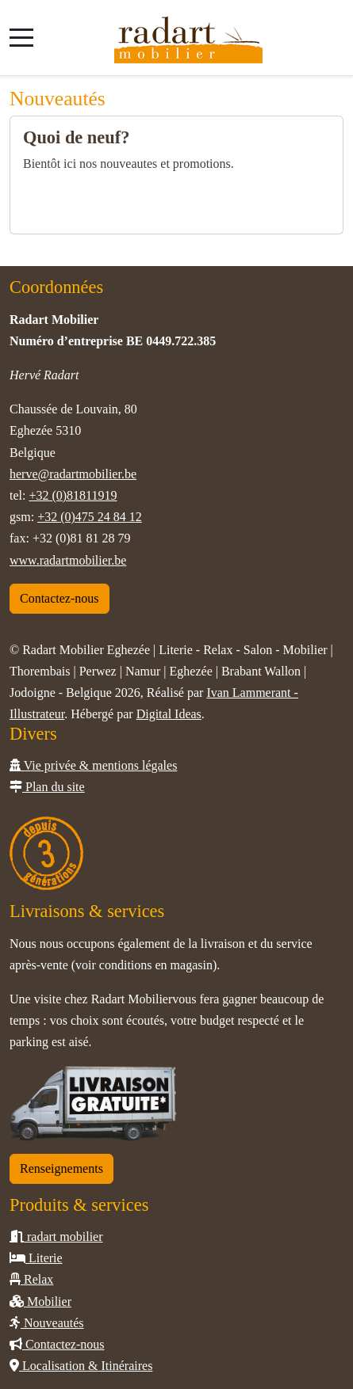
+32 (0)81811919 (73, 495)
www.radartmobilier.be (68, 560)
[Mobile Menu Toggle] (21, 37)
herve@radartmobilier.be (73, 474)
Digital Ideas (168, 714)
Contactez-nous (59, 598)
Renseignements (61, 1168)
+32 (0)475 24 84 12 (89, 516)
